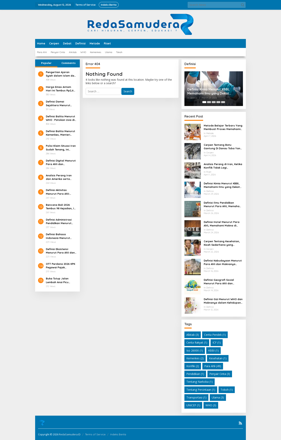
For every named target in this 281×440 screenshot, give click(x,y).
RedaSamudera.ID (70, 434)
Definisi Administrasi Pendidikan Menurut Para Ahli (59, 221)
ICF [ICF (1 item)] (217, 342)
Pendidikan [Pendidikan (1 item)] (195, 374)
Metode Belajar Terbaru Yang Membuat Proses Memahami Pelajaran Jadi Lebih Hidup (223, 127)
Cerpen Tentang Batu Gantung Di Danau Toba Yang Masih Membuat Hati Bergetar (223, 146)
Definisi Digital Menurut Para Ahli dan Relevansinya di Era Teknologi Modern (61, 162)
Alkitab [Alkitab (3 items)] (192, 335)
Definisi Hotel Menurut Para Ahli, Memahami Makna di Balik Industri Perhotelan (221, 223)
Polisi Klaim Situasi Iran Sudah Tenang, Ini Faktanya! (61, 147)
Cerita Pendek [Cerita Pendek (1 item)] (215, 335)
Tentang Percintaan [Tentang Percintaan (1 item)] (200, 389)
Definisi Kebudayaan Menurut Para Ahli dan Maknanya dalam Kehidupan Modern (223, 262)
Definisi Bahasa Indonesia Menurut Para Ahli (58, 236)
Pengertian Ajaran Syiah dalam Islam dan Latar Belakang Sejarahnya (61, 74)
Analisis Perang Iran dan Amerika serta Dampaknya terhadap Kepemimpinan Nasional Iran (60, 177)
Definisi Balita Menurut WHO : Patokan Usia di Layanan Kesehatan (60, 118)
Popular (46, 63)
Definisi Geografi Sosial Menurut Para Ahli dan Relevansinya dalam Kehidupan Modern (219, 281)
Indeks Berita (118, 434)
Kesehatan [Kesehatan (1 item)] (218, 358)
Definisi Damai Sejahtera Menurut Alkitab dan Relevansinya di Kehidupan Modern (58, 103)
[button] (242, 5)
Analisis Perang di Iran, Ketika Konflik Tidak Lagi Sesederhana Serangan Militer (223, 166)
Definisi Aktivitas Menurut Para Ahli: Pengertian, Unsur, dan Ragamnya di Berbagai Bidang (61, 191)
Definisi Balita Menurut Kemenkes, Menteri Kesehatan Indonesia (60, 133)
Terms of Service (95, 434)
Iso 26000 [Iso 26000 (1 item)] (194, 350)
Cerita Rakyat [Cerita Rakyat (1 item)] (196, 342)
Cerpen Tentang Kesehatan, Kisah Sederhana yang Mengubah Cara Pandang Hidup (222, 243)
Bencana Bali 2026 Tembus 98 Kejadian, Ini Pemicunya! (61, 206)
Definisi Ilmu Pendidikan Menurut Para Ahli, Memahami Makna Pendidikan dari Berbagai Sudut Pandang (223, 204)
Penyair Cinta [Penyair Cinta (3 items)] (219, 374)
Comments (68, 63)
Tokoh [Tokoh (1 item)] (227, 389)
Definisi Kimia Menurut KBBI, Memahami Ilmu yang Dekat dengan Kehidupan (208, 91)
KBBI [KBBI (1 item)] (213, 350)
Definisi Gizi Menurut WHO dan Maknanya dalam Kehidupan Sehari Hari (223, 301)
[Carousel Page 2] (209, 102)
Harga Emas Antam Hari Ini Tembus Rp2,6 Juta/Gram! (60, 88)
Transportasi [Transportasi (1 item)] (196, 397)
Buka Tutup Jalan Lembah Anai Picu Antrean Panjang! (57, 280)
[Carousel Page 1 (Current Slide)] (204, 102)
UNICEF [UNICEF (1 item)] (193, 405)
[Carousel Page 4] (218, 102)
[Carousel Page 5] (223, 102)
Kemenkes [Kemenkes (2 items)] (195, 358)
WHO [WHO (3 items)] (210, 405)
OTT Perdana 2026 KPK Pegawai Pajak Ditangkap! (60, 265)
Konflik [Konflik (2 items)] (192, 366)
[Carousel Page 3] (214, 102)
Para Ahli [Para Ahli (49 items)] (212, 366)
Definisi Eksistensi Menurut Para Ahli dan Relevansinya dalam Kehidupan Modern (60, 250)
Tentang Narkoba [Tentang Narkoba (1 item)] (199, 381)
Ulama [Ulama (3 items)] (218, 397)
